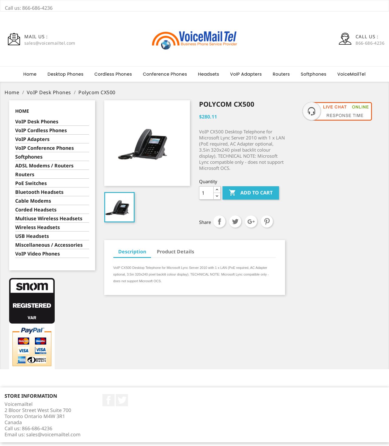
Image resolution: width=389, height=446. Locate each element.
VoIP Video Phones (37, 257)
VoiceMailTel (351, 78)
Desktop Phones (66, 78)
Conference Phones (165, 78)
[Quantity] (206, 196)
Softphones (313, 78)
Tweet (235, 225)
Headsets (208, 78)
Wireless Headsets (37, 231)
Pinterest (267, 225)
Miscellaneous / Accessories (49, 248)
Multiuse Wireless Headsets (48, 222)
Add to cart (251, 197)
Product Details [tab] (175, 255)
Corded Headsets (36, 213)
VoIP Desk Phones (36, 125)
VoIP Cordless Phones (41, 134)
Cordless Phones (113, 78)
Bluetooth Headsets (39, 196)
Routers (281, 78)
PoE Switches (31, 187)
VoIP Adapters (246, 78)
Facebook (108, 404)
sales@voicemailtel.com (53, 438)
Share (219, 225)
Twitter (122, 404)
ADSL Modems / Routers (44, 169)
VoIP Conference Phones (44, 152)
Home (30, 78)
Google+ (251, 225)
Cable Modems (33, 204)
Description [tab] (132, 255)
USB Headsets (32, 240)
